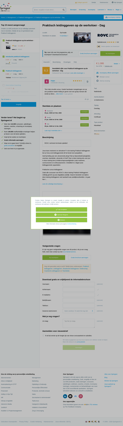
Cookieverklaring (71, 224)
